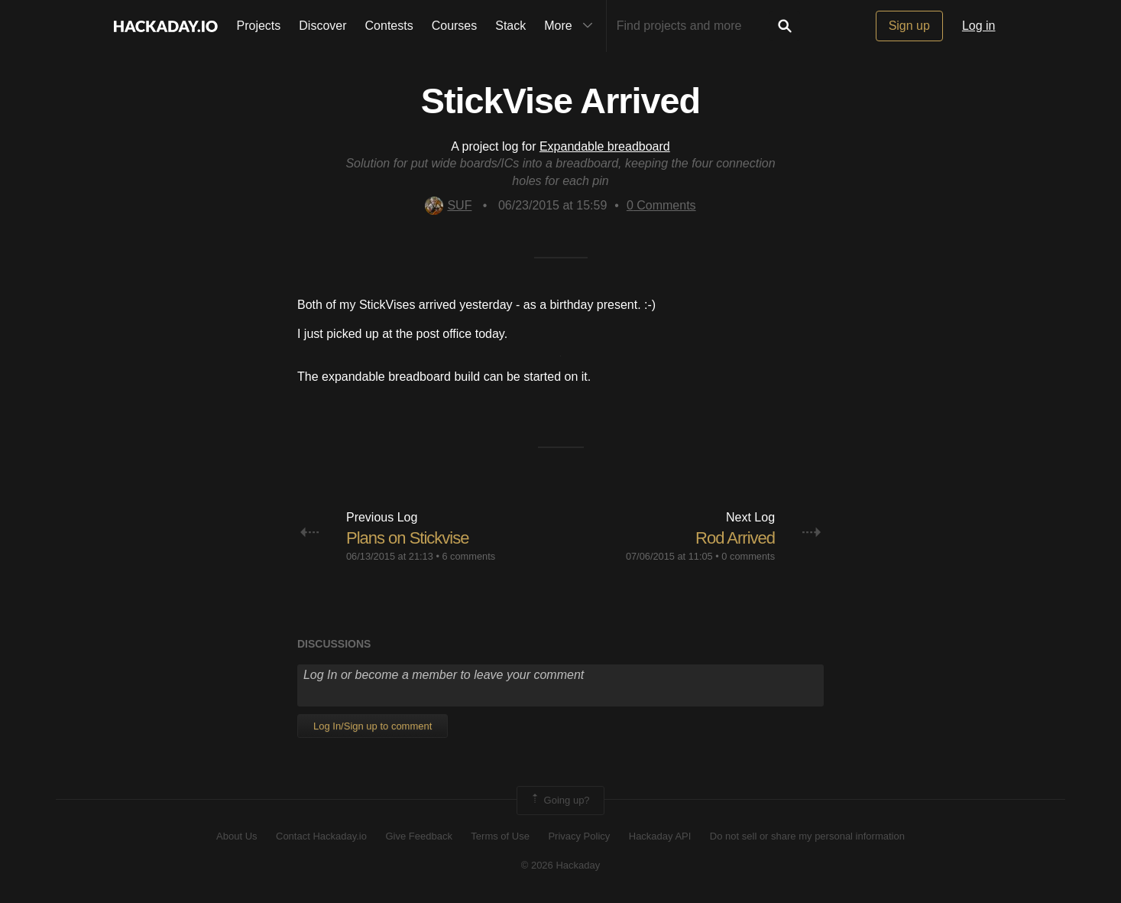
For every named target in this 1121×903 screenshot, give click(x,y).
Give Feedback (418, 836)
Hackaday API (660, 836)
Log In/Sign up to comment (372, 726)
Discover (322, 25)
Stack (510, 25)
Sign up (909, 25)
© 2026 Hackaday (561, 865)
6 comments (468, 556)
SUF (448, 205)
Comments (661, 205)
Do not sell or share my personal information (807, 836)
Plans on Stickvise (407, 537)
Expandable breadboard (604, 146)
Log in (979, 25)
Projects (259, 25)
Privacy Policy (579, 836)
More (571, 26)
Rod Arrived (735, 537)
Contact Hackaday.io (321, 836)
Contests (389, 25)
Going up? (559, 800)
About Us (236, 836)
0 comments (748, 556)
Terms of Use (500, 836)
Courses (455, 25)
